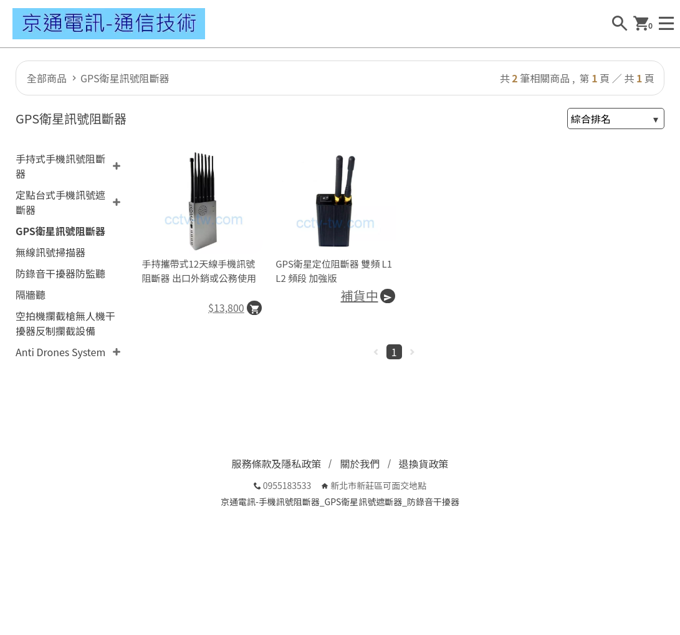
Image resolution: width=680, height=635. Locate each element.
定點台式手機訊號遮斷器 (60, 202)
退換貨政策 (424, 463)
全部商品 (47, 77)
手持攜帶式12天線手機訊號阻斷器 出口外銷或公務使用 (199, 270)
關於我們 (360, 463)
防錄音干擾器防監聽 (60, 273)
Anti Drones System (60, 351)
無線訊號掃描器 (50, 252)
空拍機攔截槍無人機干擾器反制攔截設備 (65, 323)
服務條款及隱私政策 (276, 463)
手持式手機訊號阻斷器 (60, 166)
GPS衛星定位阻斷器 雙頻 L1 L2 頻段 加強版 (333, 270)
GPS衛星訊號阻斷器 (124, 77)
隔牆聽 (30, 294)
